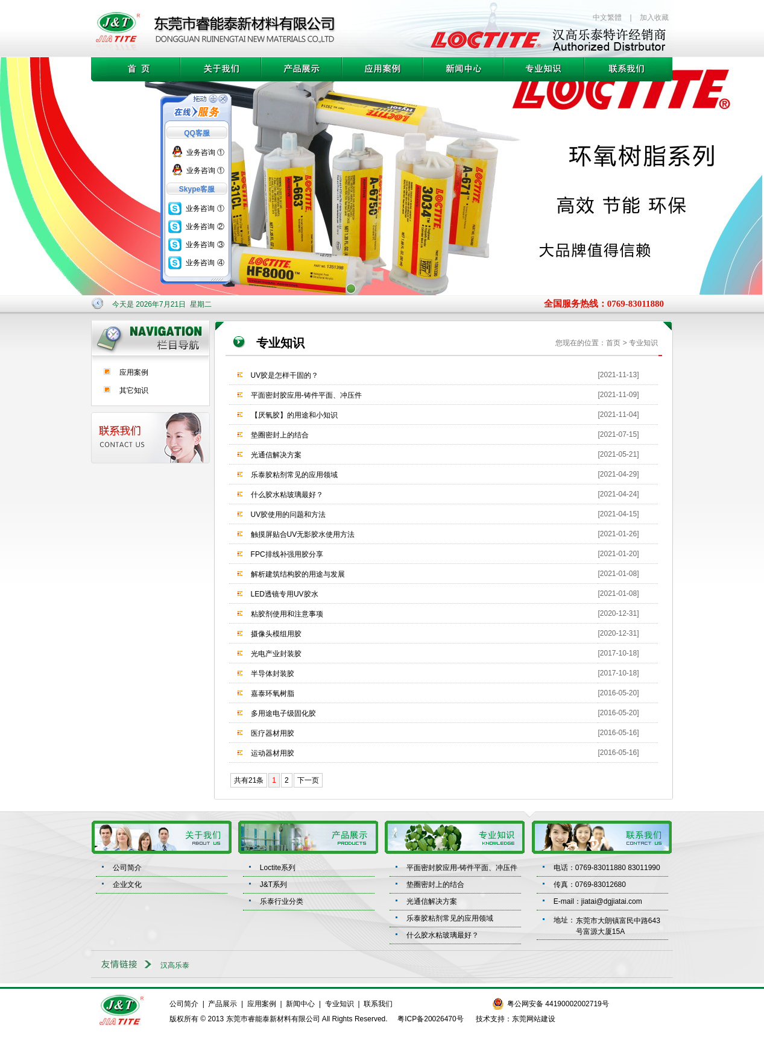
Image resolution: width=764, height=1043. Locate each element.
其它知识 (133, 390)
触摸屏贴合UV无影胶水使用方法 (303, 534)
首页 (613, 343)
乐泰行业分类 (281, 901)
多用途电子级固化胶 (283, 713)
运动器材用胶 (272, 753)
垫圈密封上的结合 (280, 435)
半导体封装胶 (272, 673)
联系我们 (378, 1004)
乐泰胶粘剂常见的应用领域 (294, 475)
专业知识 (339, 1004)
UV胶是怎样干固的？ (285, 375)
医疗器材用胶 (272, 733)
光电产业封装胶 (276, 654)
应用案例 (133, 372)
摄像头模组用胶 (276, 634)
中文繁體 (607, 17)
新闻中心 (300, 1004)
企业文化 (127, 884)
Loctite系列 (277, 867)
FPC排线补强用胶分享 (287, 554)
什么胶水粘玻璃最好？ (287, 494)
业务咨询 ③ (205, 244)
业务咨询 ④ (205, 262)
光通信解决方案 (276, 455)
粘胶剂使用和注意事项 (287, 614)
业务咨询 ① (205, 152)
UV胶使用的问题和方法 (288, 514)
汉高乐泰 (174, 965)
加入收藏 (654, 17)
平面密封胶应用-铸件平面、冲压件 (306, 395)
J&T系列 (273, 884)
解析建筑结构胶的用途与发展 (298, 574)
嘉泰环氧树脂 (272, 693)
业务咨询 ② (205, 226)
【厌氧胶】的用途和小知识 (294, 415)
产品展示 (222, 1004)
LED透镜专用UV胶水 (284, 594)
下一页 (308, 780)
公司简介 (127, 867)
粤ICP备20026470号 (430, 1019)
